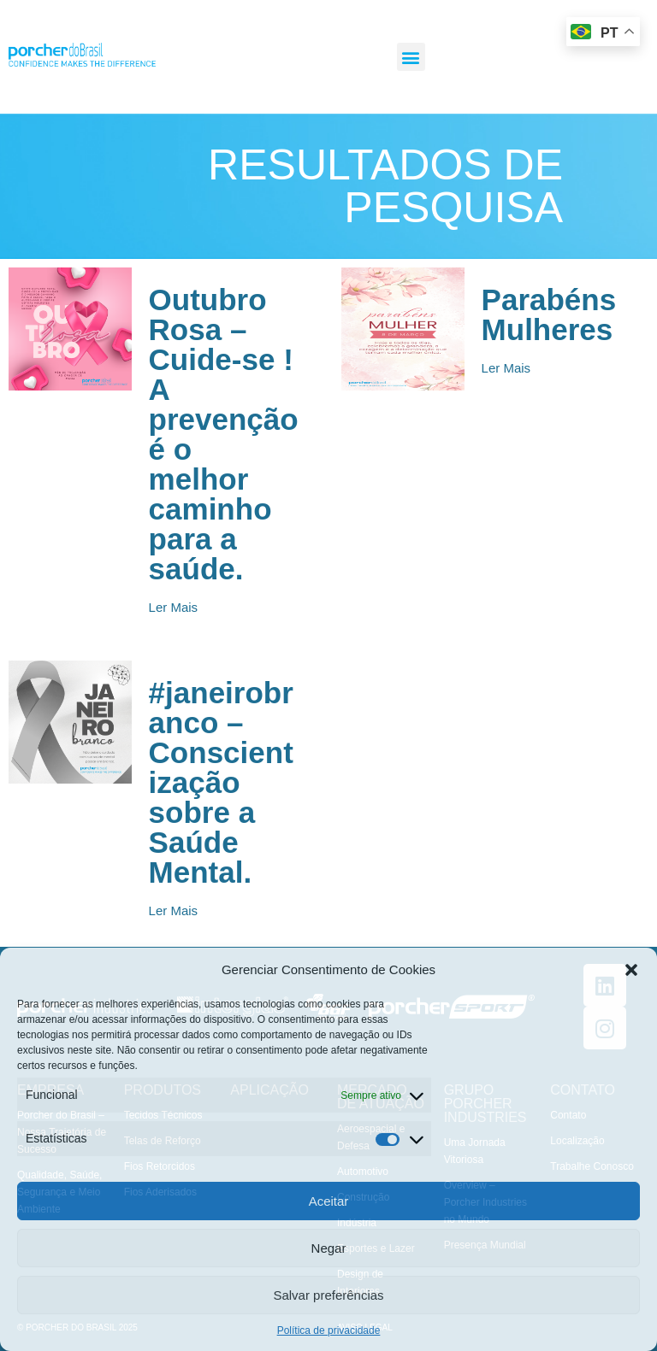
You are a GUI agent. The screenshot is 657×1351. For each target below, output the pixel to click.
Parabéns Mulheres (549, 314)
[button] (631, 969)
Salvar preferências (328, 1295)
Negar (328, 1248)
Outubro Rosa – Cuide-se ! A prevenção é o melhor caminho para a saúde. (224, 434)
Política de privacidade (329, 1330)
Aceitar (329, 1201)
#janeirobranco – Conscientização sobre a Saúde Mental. (221, 782)
